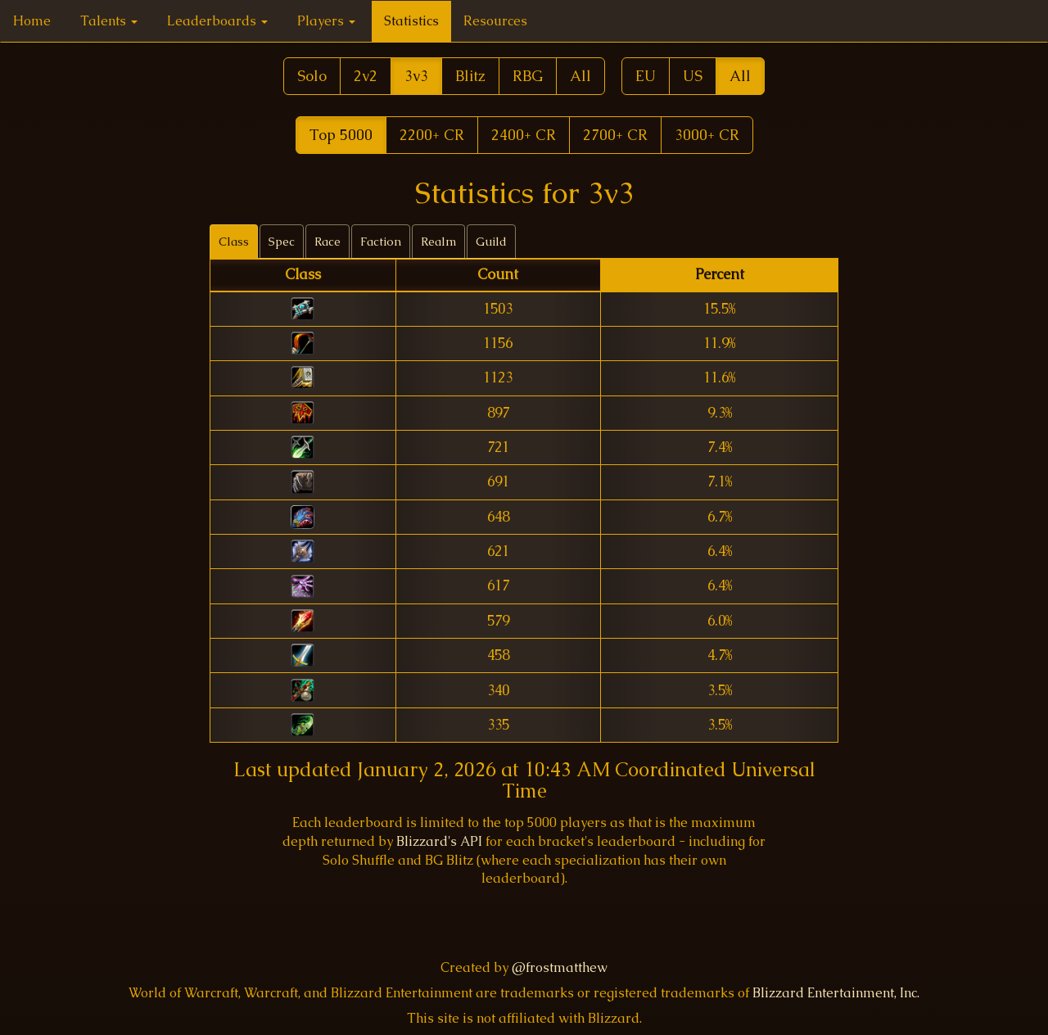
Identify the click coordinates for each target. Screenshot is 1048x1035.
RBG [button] (528, 75)
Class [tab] (234, 241)
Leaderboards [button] (217, 20)
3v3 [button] (416, 75)
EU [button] (645, 75)
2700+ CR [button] (615, 134)
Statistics (411, 20)
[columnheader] (303, 276)
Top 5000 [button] (341, 134)
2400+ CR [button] (523, 134)
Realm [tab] (438, 241)
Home (32, 20)
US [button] (692, 75)
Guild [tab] (491, 241)
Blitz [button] (470, 75)
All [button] (580, 75)
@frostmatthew (560, 967)
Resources (495, 20)
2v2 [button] (365, 75)
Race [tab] (327, 241)
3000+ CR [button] (707, 134)
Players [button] (326, 20)
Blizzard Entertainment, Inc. (835, 992)
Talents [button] (109, 20)
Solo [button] (312, 75)
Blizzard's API (439, 841)
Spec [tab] (282, 241)
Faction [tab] (380, 241)
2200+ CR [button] (432, 134)
